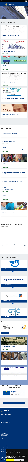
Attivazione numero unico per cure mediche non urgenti (13, 149)
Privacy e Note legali (4, 457)
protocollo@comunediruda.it (7, 445)
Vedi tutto (24, 120)
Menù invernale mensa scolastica (9, 212)
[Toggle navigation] (1, 4)
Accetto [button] (8, 460)
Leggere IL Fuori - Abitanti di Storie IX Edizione (11, 35)
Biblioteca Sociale (5, 67)
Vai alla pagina (6, 38)
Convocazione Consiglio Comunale (9, 141)
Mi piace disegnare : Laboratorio (8, 51)
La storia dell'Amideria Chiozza (8, 346)
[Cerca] (26, 4)
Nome (2, 233)
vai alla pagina (4, 332)
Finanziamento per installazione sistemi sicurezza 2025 (13, 181)
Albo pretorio (3, 417)
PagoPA (4, 268)
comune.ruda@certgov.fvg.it (7, 440)
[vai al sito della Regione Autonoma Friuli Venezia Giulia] (2, 1)
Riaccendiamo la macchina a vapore (9, 361)
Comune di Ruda (6, 411)
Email (2, 228)
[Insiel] (3, 459)
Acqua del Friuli (6, 316)
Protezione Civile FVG (7, 300)
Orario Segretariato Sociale (7, 197)
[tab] (12, 271)
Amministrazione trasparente (6, 414)
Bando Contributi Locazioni (7, 189)
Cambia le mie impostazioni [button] (19, 460)
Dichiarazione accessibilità (5, 456)
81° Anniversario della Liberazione (9, 82)
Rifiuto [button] (12, 460)
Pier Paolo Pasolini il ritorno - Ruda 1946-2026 (11, 114)
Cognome (3, 237)
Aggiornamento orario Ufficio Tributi (9, 133)
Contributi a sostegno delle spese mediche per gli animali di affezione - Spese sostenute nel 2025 (13, 173)
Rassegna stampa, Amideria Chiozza (9, 375)
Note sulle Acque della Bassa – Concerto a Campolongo (13, 98)
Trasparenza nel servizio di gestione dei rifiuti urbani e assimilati (13, 419)
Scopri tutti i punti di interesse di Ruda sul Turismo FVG (14, 402)
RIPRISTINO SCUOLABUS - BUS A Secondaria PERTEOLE (13, 165)
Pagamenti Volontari (7, 284)
